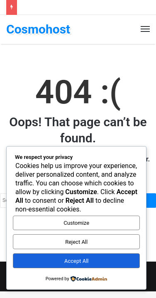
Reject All (76, 242)
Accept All (76, 261)
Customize (76, 223)
